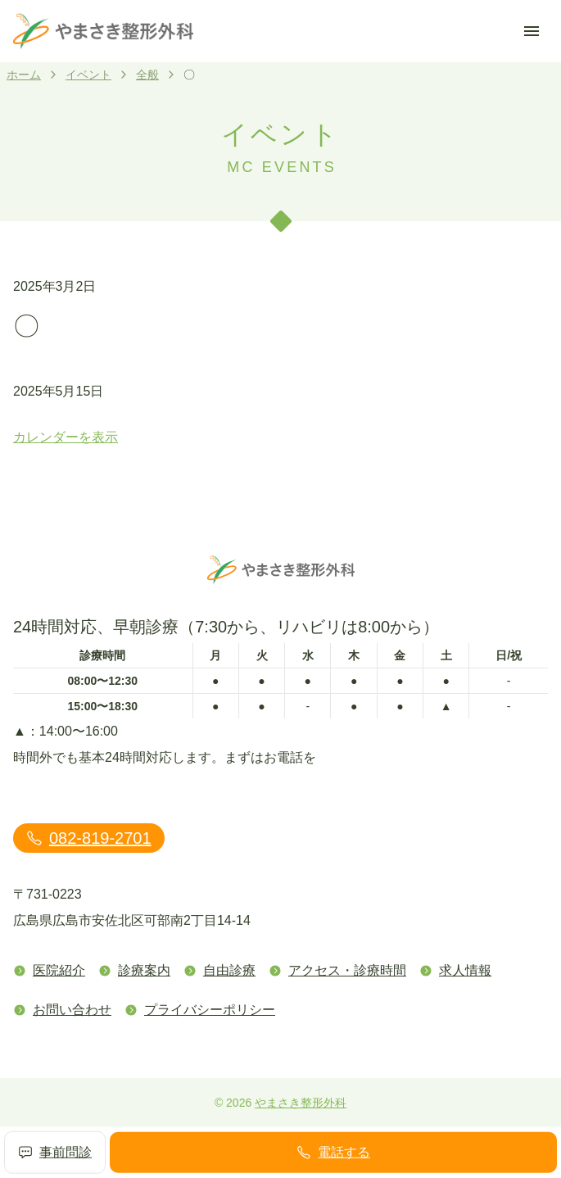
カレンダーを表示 (65, 437)
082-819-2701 (89, 838)
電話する (333, 1152)
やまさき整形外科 (300, 1102)
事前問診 (55, 1152)
